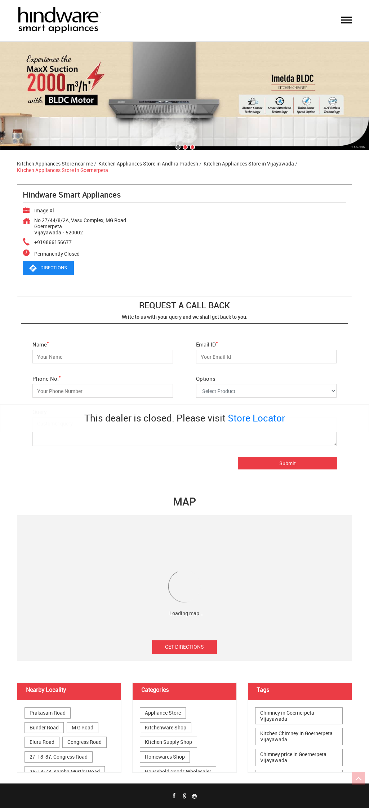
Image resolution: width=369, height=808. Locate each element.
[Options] (266, 391)
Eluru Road (42, 742)
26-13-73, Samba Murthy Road (65, 772)
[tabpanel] (184, 96)
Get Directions (184, 646)
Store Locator (256, 418)
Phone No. (46, 378)
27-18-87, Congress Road (59, 757)
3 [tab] (192, 146)
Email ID (207, 344)
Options (205, 378)
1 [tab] (177, 146)
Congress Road (84, 742)
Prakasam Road (48, 713)
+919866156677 (53, 242)
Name (40, 344)
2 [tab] (184, 146)
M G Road (82, 728)
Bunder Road (44, 728)
